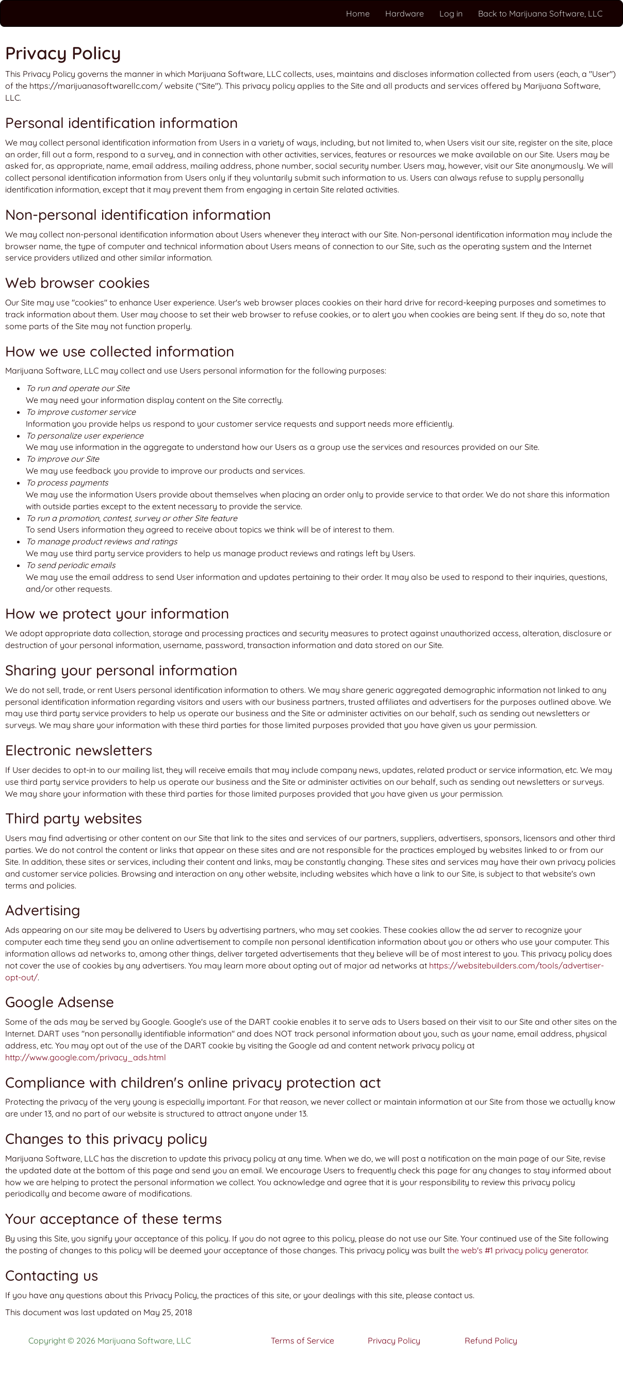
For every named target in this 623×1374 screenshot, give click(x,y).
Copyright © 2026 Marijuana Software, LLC (109, 1340)
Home (358, 13)
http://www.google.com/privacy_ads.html (85, 1057)
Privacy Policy (394, 1340)
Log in (451, 13)
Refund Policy (491, 1340)
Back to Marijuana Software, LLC (540, 13)
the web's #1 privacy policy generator (517, 1250)
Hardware (404, 13)
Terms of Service (302, 1340)
